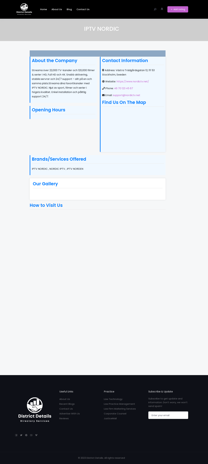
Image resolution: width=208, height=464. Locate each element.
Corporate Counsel (115, 413)
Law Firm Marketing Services (120, 408)
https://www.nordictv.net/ (132, 81)
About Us (57, 9)
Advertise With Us (69, 413)
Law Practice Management (119, 404)
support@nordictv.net (126, 95)
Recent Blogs (67, 404)
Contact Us (83, 9)
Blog (69, 9)
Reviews (64, 418)
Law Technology (113, 399)
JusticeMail (110, 418)
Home (43, 9)
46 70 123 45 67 (123, 88)
